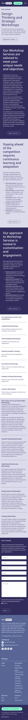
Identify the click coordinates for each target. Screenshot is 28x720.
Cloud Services (19, 688)
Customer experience (18, 677)
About (3, 665)
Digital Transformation (19, 671)
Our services (6, 9)
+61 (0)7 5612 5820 (8, 642)
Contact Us (18, 3)
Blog (2, 698)
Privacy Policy (18, 700)
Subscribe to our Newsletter (12, 709)
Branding (17, 665)
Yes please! (5, 603)
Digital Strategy (19, 674)
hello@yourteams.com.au (10, 645)
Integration (18, 683)
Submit (6, 610)
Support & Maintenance (18, 691)
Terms (16, 698)
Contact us (18, 695)
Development (18, 686)
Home (3, 663)
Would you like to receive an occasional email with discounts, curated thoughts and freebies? (12, 600)
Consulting (18, 681)
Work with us (5, 717)
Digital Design (19, 668)
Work (2, 700)
